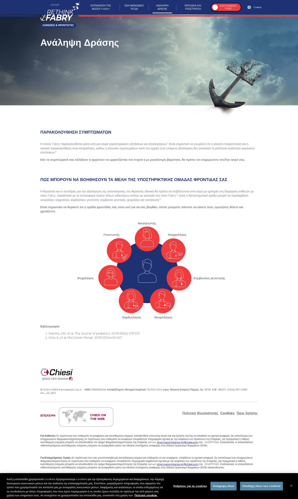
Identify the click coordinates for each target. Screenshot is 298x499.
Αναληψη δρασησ (162, 7)
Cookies (227, 413)
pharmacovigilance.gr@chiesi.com (177, 442)
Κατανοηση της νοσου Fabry (101, 7)
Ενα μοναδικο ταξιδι (134, 7)
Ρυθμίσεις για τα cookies (190, 487)
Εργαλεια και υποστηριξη (193, 7)
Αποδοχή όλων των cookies (261, 487)
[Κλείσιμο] (291, 487)
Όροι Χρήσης (247, 413)
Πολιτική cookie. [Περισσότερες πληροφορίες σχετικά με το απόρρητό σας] (146, 496)
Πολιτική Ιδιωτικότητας (200, 413)
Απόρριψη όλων (223, 487)
